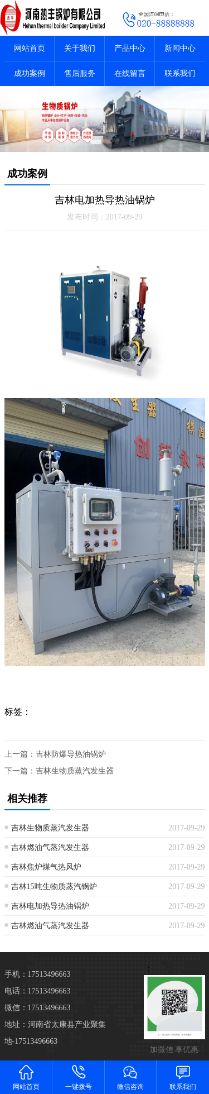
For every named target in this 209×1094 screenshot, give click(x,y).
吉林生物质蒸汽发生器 (75, 771)
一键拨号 (78, 1077)
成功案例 (29, 73)
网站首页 (29, 48)
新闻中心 (180, 48)
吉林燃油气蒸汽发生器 (50, 847)
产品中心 (129, 48)
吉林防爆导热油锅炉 (71, 754)
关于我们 (79, 48)
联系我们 (180, 73)
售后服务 (79, 73)
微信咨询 (131, 1077)
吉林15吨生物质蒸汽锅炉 (54, 886)
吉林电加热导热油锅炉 (50, 906)
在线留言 (129, 73)
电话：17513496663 (37, 991)
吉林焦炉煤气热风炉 (46, 867)
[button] (95, 142)
